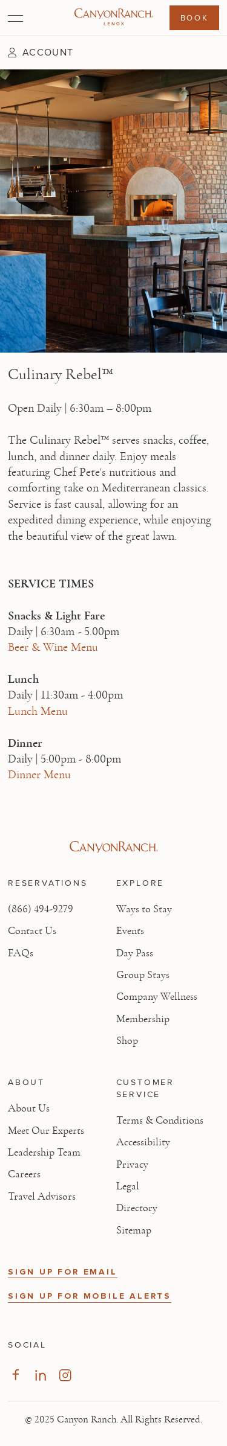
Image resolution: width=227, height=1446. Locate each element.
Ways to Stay (144, 909)
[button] (40, 52)
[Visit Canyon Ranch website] (113, 847)
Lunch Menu (38, 711)
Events (130, 931)
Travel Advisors (42, 1196)
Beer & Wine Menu (53, 647)
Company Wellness (156, 996)
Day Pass (134, 953)
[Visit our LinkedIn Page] (40, 1375)
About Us (29, 1108)
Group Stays (142, 975)
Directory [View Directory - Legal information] (136, 1208)
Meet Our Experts (46, 1130)
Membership (142, 1019)
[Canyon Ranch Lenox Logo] (113, 18)
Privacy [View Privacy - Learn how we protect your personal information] (132, 1164)
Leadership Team (44, 1152)
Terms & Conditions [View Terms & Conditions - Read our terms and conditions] (159, 1120)
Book (194, 17)
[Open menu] (15, 18)
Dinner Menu (39, 775)
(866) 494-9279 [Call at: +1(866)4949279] (40, 909)
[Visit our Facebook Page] (15, 1375)
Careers (24, 1174)
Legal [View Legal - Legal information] (127, 1186)
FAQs (20, 953)
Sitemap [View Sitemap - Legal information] (133, 1230)
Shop (127, 1040)
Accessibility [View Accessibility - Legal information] (143, 1142)
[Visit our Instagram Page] (65, 1375)
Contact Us (32, 931)
